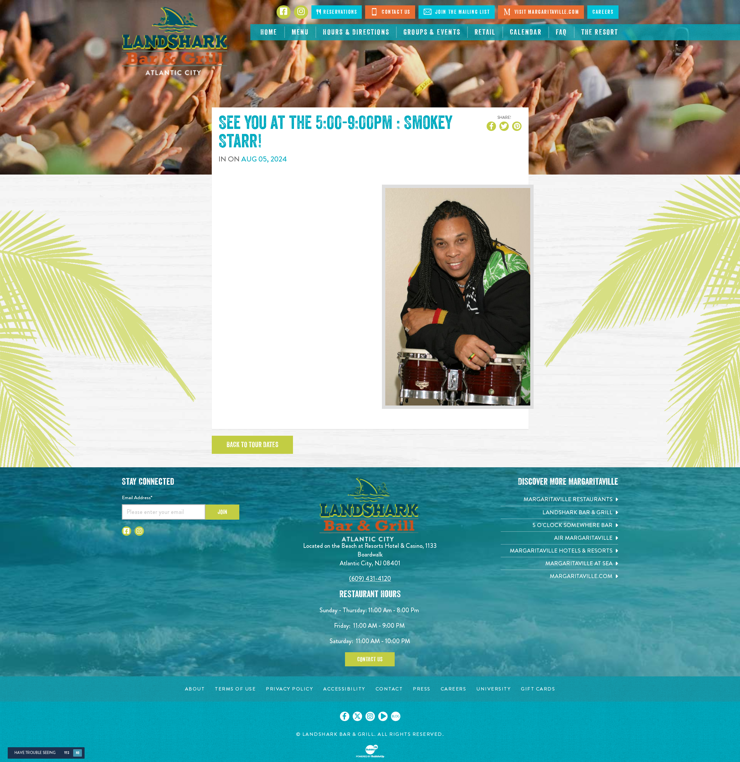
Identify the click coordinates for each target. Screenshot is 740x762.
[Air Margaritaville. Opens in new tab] (559, 538)
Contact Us (370, 659)
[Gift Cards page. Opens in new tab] (538, 689)
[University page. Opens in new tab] (493, 689)
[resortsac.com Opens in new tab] (600, 32)
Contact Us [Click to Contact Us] (390, 12)
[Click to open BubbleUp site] (370, 751)
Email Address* (137, 497)
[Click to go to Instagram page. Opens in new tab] (301, 12)
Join (222, 512)
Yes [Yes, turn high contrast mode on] (66, 753)
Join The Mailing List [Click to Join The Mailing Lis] (457, 12)
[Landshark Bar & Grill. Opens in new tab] (559, 512)
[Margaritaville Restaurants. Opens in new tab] (559, 499)
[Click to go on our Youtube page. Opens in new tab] (383, 716)
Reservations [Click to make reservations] (336, 12)
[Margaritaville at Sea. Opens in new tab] (559, 563)
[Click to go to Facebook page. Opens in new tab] (284, 12)
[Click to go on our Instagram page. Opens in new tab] (370, 716)
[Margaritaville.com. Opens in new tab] (559, 576)
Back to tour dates (252, 444)
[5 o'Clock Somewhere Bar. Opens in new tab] (559, 525)
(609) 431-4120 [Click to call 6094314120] (370, 578)
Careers (602, 12)
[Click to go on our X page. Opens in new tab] (357, 716)
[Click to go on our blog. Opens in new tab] (395, 716)
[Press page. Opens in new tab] (422, 689)
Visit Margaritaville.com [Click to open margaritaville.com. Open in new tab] (541, 12)
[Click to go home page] (175, 41)
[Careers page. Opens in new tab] (454, 689)
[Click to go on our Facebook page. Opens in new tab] (344, 716)
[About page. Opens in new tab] (195, 689)
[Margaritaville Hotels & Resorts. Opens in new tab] (559, 550)
